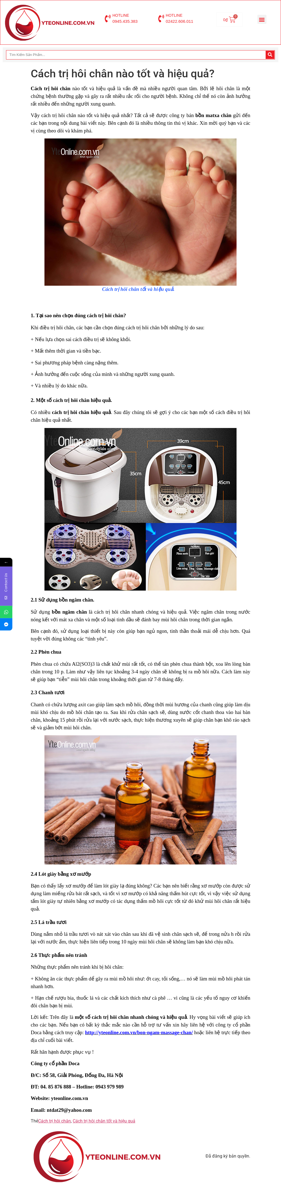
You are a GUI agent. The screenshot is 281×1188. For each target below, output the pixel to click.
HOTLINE (121, 15)
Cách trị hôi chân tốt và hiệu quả (104, 1121)
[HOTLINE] (108, 18)
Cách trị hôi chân (54, 1121)
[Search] (270, 54)
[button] (261, 19)
